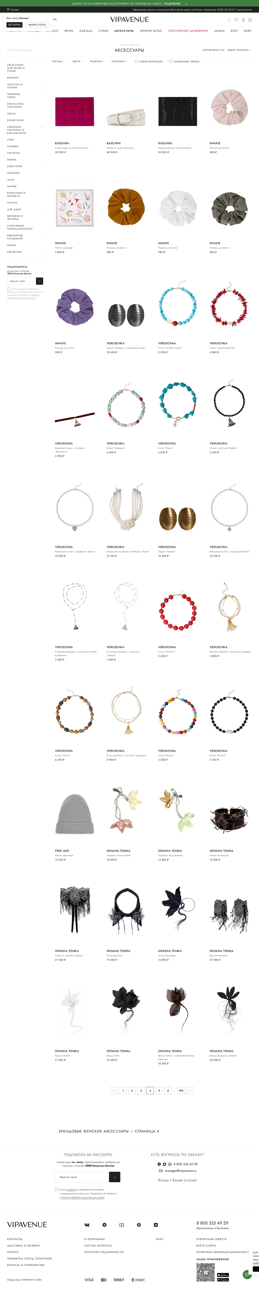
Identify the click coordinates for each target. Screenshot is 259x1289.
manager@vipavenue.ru (180, 1171)
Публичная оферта (211, 1239)
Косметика (14, 252)
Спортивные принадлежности (19, 227)
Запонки (13, 173)
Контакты (14, 1239)
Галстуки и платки (14, 86)
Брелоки (13, 77)
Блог (234, 31)
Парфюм (13, 146)
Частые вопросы (98, 1245)
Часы (10, 179)
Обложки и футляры (15, 217)
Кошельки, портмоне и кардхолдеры (16, 130)
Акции (219, 31)
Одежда (85, 31)
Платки (12, 202)
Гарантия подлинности (104, 1252)
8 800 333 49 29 (226, 9)
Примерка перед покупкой (29, 1258)
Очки (10, 139)
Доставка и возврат (23, 1245)
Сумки (104, 31)
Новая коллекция (150, 61)
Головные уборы (14, 96)
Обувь (69, 31)
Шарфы (12, 186)
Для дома (14, 209)
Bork (247, 31)
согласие (21, 288)
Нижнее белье (151, 31)
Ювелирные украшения (15, 237)
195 (181, 1090)
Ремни (11, 159)
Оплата (13, 1252)
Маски (11, 245)
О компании (94, 1239)
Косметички (15, 120)
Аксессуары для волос (15, 105)
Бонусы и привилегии (26, 1265)
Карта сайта (206, 1245)
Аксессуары (124, 31)
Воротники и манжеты (16, 194)
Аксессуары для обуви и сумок (16, 68)
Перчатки (13, 153)
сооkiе (188, 1263)
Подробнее (172, 3)
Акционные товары (186, 61)
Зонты (11, 113)
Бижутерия (14, 166)
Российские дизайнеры (188, 31)
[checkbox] (25, 293)
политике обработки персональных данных (23, 296)
